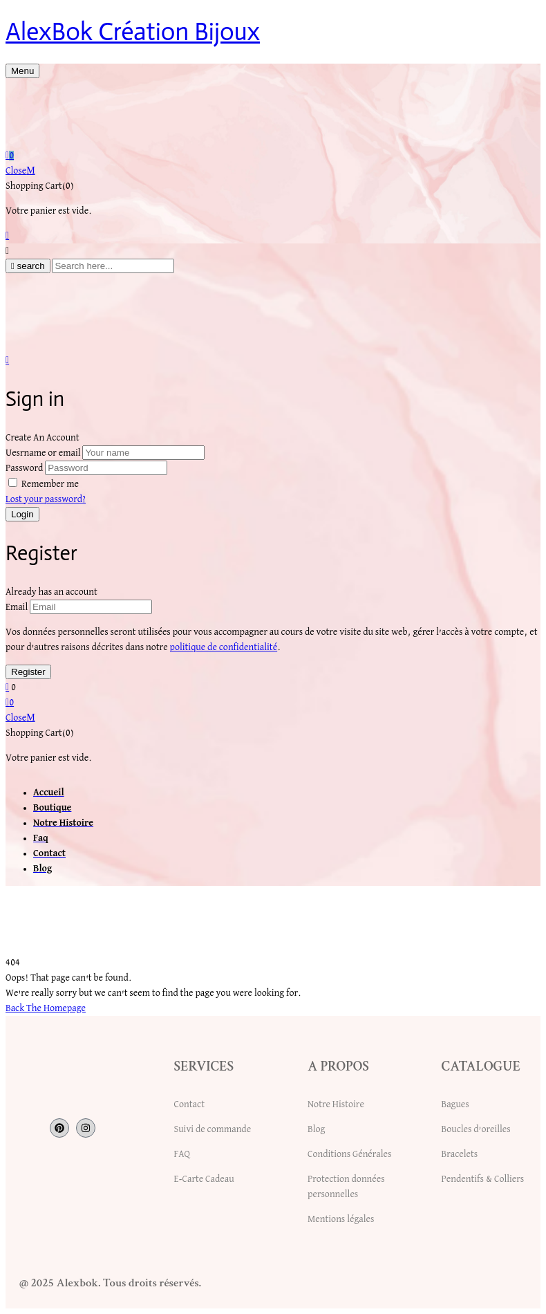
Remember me (50, 484)
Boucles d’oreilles (476, 1129)
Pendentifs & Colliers (483, 1179)
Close (20, 171)
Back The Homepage (46, 1008)
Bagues (455, 1104)
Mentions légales (341, 1219)
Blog (316, 1129)
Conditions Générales (349, 1154)
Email (17, 607)
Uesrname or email (43, 453)
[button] (273, 155)
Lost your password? (46, 499)
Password (24, 468)
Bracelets (460, 1154)
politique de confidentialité (223, 647)
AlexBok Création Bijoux (133, 31)
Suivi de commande (213, 1129)
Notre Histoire (336, 1104)
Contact (189, 1104)
